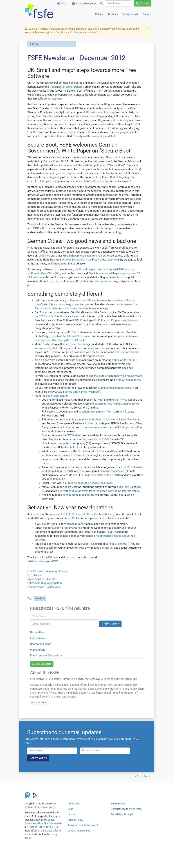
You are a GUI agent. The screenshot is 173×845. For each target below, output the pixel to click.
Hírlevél (34, 44)
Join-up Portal (102, 281)
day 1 (128, 487)
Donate (142, 3)
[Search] (101, 3)
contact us (106, 547)
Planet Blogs (37, 649)
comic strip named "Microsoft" (83, 391)
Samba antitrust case (118, 387)
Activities (113, 14)
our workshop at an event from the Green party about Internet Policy (98, 491)
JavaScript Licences (79, 830)
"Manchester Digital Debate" (66, 86)
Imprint (72, 814)
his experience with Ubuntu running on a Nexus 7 (100, 419)
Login (62, 3)
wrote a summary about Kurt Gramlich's (65, 455)
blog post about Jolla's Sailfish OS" (103, 439)
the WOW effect (72, 435)
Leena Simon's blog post (76, 495)
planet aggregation (57, 395)
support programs (63, 527)
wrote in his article (73, 259)
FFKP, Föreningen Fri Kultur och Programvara (99, 320)
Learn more (37, 702)
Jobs (70, 809)
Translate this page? (122, 814)
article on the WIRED (124, 360)
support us (87, 543)
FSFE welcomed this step (99, 112)
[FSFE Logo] (39, 11)
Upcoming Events (40, 644)
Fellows (53, 557)
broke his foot (69, 447)
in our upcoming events (95, 427)
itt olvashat (76, 32)
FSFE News (34, 575)
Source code (118, 803)
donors (67, 557)
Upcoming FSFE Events (41, 579)
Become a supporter (41, 664)
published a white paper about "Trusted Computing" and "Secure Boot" (83, 165)
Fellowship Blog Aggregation (44, 583)
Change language (84, 3)
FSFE (55, 561)
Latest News (37, 638)
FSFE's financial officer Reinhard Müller (89, 514)
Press (146, 14)
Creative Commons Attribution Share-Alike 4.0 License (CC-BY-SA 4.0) (43, 823)
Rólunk (99, 14)
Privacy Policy (75, 819)
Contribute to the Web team (126, 809)
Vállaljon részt (130, 14)
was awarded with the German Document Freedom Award (104, 352)
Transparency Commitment (83, 825)
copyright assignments (92, 411)
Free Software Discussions (43, 587)
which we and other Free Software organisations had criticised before (80, 255)
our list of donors (115, 543)
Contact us (74, 803)
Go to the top (144, 776)
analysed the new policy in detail (95, 136)
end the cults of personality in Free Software (115, 376)
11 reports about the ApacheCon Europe (89, 483)
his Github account (129, 379)
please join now (76, 524)
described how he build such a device (117, 403)
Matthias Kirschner (39, 561)
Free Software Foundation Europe (47, 571)
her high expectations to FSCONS (101, 475)
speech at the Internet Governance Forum (75, 336)
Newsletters (37, 632)
